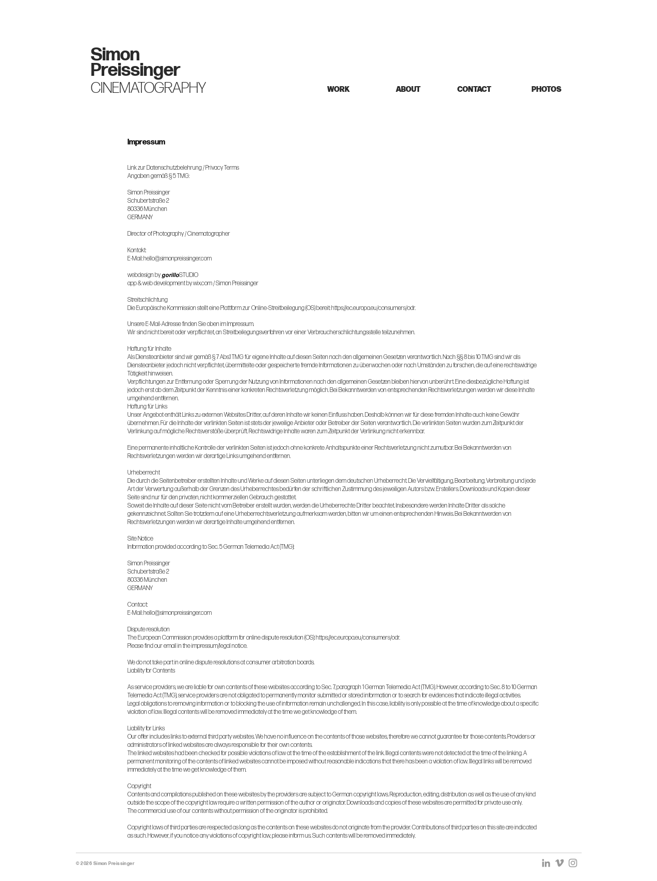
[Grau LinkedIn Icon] (546, 863)
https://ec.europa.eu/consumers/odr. (373, 308)
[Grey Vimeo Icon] (559, 863)
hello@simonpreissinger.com (177, 259)
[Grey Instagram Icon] (573, 863)
